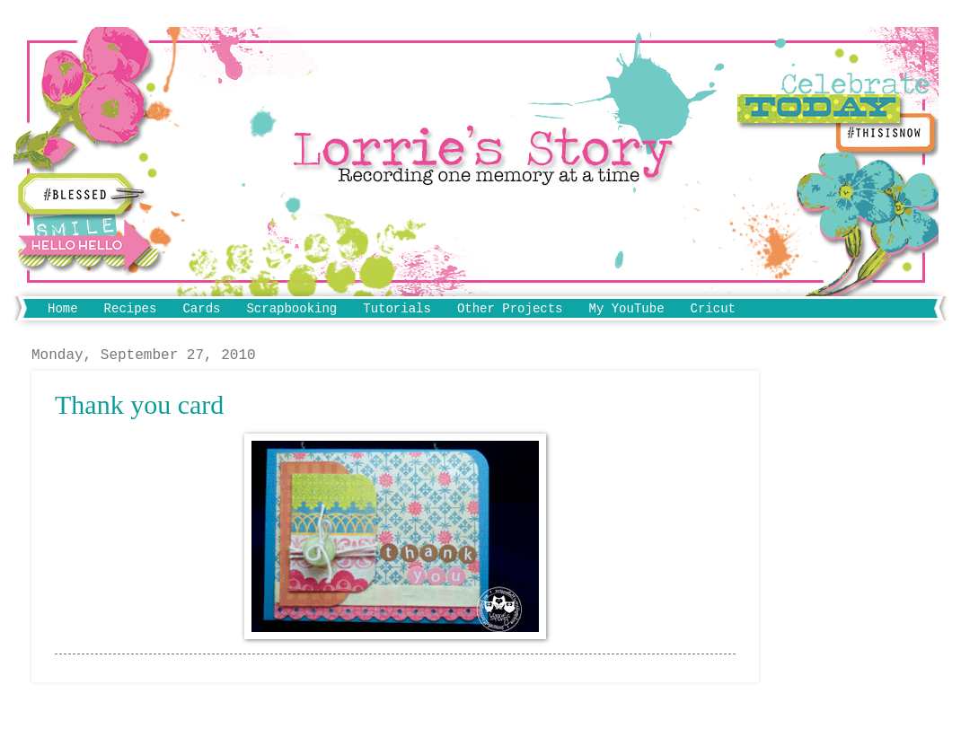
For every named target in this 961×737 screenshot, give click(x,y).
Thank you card (139, 404)
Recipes (130, 309)
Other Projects (510, 309)
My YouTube (627, 309)
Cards (201, 309)
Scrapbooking (291, 309)
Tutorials (397, 309)
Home (63, 309)
